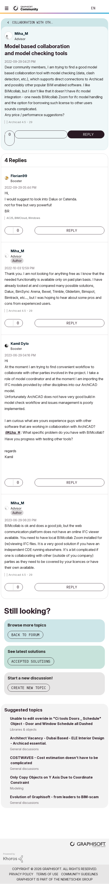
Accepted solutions (30, 661)
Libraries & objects (23, 729)
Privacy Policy (21, 874)
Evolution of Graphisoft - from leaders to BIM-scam (54, 797)
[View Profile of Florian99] (19, 176)
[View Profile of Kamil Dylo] (20, 343)
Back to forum (25, 635)
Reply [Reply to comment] (71, 230)
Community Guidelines (79, 874)
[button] (10, 142)
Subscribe (41, 134)
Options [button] (102, 21)
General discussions (24, 749)
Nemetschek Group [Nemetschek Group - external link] (77, 879)
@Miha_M (12, 433)
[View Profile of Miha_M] (21, 33)
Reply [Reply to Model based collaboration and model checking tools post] (88, 134)
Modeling (16, 788)
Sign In (102, 8)
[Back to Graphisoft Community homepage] (26, 8)
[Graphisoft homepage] (88, 845)
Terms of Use (47, 874)
